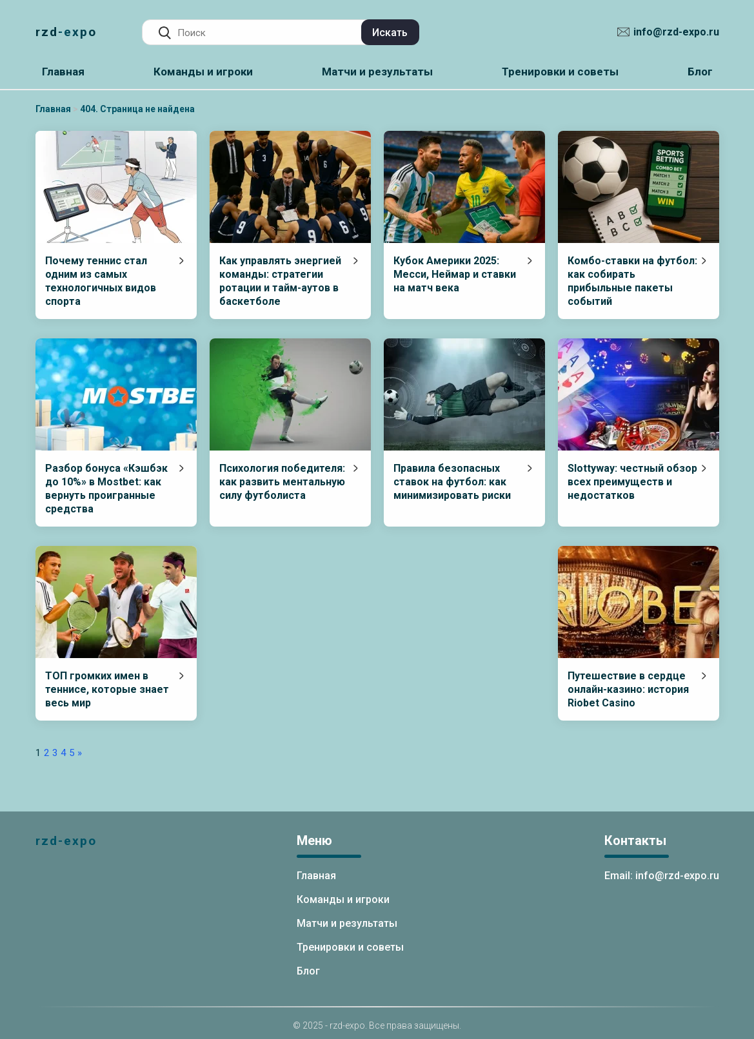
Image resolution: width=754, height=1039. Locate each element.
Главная (63, 71)
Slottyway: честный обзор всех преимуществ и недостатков (632, 481)
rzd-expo (66, 31)
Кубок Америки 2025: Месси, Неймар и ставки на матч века (454, 274)
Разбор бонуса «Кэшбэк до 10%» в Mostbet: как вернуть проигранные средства (106, 488)
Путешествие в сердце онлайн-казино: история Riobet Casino (628, 689)
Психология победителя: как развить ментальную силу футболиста (282, 481)
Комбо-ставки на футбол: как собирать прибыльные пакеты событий (632, 281)
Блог (700, 71)
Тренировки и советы (560, 71)
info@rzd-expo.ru (676, 32)
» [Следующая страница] (79, 753)
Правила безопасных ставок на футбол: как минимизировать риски (452, 481)
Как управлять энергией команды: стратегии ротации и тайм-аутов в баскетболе (280, 281)
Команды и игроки (203, 71)
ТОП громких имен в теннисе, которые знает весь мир (107, 689)
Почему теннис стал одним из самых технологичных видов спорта (100, 281)
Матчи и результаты (377, 71)
